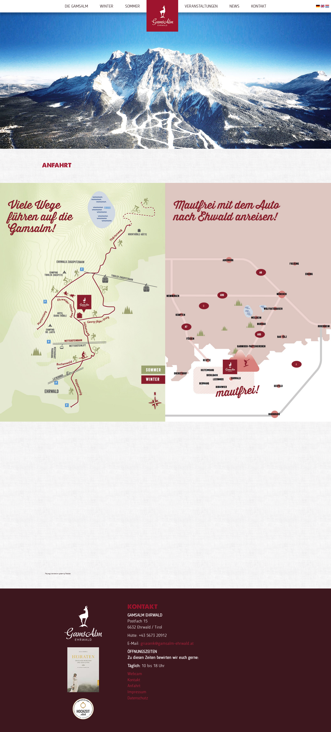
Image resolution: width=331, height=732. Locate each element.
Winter (106, 6)
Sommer (132, 6)
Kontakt (258, 6)
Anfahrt (134, 685)
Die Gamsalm (76, 6)
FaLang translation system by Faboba (58, 573)
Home (162, 16)
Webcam (135, 673)
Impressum (137, 691)
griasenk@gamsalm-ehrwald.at (167, 643)
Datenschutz (138, 697)
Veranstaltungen (201, 6)
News (234, 6)
